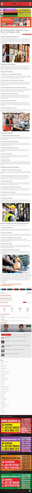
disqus (30, 302)
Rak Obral (2, 394)
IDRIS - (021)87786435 (5, 328)
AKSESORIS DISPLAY (4, 362)
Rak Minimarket (3, 392)
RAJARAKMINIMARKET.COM (6, 285)
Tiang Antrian (3, 407)
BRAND (2, 363)
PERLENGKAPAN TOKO (5, 371)
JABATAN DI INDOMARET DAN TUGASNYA (12, 353)
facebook (24, 302)
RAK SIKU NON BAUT (4, 379)
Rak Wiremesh (3, 402)
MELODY (2, 370)
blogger (28, 302)
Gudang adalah (29, 287)
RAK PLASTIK (3, 376)
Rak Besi (2, 384)
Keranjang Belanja (4, 368)
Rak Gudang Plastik (4, 391)
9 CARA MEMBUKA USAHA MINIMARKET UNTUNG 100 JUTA (15, 349)
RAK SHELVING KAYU (4, 378)
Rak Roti (2, 396)
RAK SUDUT (3, 381)
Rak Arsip (2, 383)
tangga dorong (3, 412)
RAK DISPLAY (3, 375)
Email (30, 34)
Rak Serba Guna (3, 397)
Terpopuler (6, 334)
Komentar (25, 334)
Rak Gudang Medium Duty (5, 389)
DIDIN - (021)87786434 (21, 328)
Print (27, 34)
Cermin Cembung (4, 365)
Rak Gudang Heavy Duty (5, 386)
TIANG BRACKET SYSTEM (5, 405)
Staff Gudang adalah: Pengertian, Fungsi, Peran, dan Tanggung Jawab (14, 31)
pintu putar (3, 410)
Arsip (16, 334)
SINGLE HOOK (3, 404)
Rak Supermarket (4, 399)
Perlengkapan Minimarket (5, 373)
